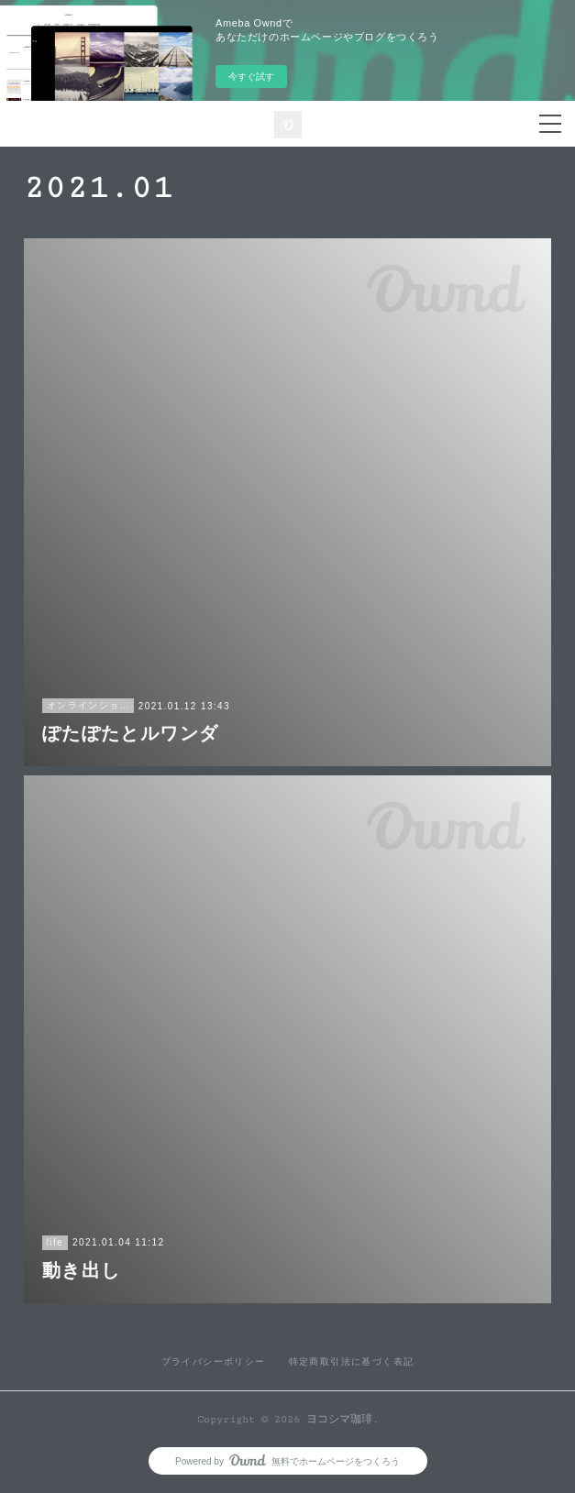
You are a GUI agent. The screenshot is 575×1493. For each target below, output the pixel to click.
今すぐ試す (251, 76)
